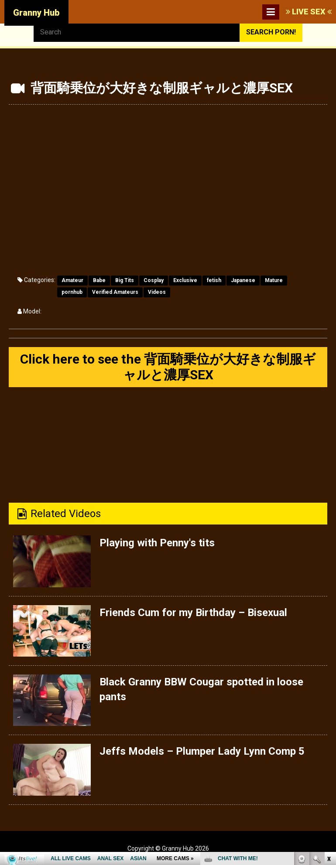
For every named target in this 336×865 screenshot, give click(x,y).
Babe (99, 280)
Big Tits (124, 280)
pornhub (72, 292)
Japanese (243, 280)
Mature (274, 280)
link (328, 728)
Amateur (72, 280)
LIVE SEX (309, 11)
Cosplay (154, 280)
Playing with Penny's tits (157, 543)
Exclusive (185, 280)
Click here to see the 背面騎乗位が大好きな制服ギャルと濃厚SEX (168, 366)
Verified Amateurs (115, 292)
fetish (214, 280)
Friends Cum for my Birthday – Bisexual (193, 612)
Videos (157, 292)
